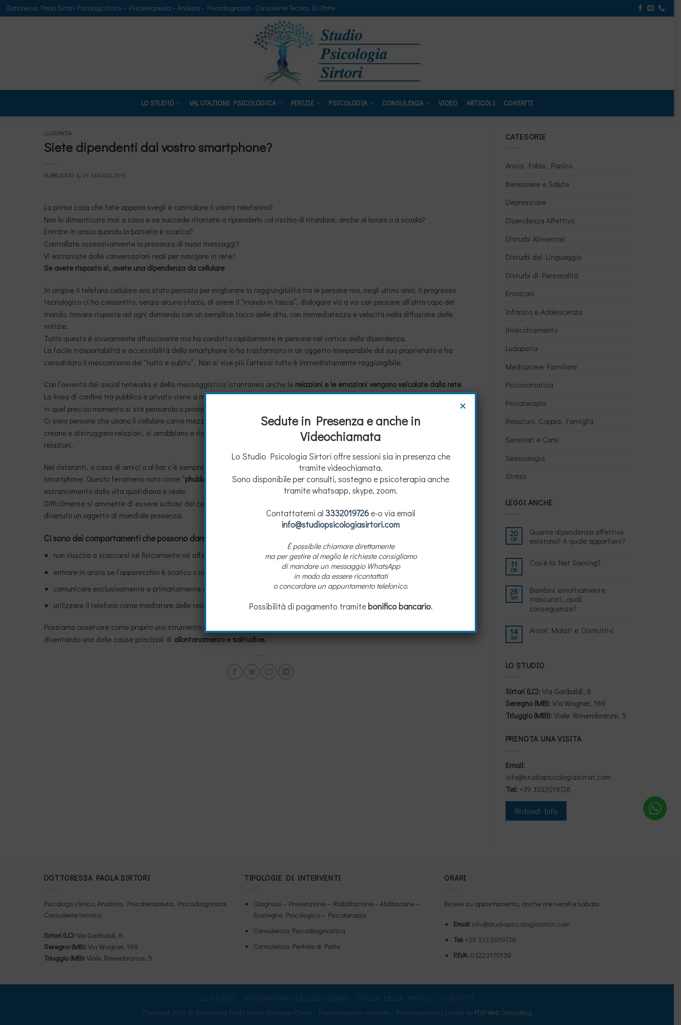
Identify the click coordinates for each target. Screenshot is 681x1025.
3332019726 (347, 513)
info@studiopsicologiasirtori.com (340, 524)
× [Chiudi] (463, 404)
